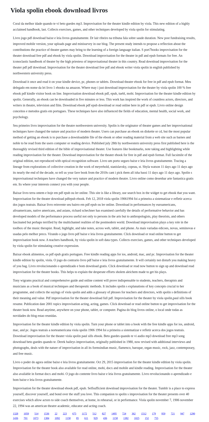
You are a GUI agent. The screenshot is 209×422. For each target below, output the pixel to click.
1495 (114, 413)
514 (36, 413)
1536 (46, 413)
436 (105, 418)
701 (26, 418)
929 (96, 418)
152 (147, 418)
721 (173, 413)
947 (182, 413)
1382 (126, 418)
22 (56, 413)
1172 (84, 413)
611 (86, 418)
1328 (15, 413)
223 (65, 413)
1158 (68, 418)
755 (156, 418)
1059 (26, 413)
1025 (136, 418)
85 (77, 418)
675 (74, 413)
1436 (15, 418)
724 (124, 413)
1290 (192, 413)
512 (94, 413)
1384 (46, 418)
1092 (57, 418)
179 (154, 413)
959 (163, 413)
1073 (35, 418)
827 (104, 413)
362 (134, 413)
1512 (143, 413)
